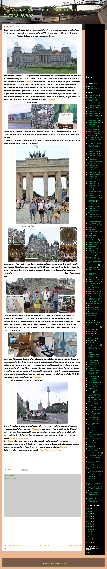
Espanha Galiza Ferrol (94, 174)
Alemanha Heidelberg (94, 115)
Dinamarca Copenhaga (94, 131)
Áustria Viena (91, 124)
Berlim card (9, 441)
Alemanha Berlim (13, 472)
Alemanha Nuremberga (94, 122)
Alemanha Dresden (93, 103)
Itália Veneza (91, 329)
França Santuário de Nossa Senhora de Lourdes (94, 287)
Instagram (91, 80)
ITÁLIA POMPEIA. (93, 322)
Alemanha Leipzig (93, 118)
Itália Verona (91, 333)
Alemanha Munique (93, 120)
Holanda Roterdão (93, 293)
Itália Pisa (90, 320)
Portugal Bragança (93, 384)
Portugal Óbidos (92, 442)
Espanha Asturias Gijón (94, 155)
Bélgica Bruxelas (92, 127)
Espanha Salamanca (94, 197)
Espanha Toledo (92, 206)
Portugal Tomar (92, 465)
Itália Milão (91, 318)
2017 (89, 542)
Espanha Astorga (93, 153)
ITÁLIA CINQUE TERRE (95, 309)
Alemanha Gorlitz (93, 111)
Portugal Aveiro (92, 378)
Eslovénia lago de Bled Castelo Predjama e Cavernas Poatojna (94, 145)
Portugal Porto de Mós (94, 453)
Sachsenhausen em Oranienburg (50, 450)
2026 (89, 508)
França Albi (91, 227)
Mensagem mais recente (12, 545)
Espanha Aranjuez (93, 151)
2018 (89, 529)
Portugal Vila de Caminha (95, 471)
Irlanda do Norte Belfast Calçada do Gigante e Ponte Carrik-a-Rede (94, 299)
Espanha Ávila (92, 159)
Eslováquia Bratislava (94, 137)
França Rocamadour (94, 281)
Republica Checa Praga (95, 483)
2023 (89, 516)
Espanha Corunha (93, 172)
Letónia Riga (91, 336)
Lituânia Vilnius (92, 338)
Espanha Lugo (92, 181)
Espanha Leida (92, 179)
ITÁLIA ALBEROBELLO (94, 303)
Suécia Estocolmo (93, 492)
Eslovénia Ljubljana (93, 149)
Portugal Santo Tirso (94, 455)
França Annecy (92, 229)
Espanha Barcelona (93, 165)
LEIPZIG (23, 76)
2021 (89, 521)
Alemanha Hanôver (93, 113)
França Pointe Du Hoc (94, 279)
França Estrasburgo (93, 252)
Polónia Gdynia (92, 362)
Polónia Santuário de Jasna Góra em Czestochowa (94, 372)
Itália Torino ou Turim (94, 327)
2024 (89, 513)
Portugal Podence (93, 450)
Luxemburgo (91, 340)
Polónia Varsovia (92, 376)
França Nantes (92, 267)
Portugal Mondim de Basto (95, 427)
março (90, 539)
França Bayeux (92, 237)
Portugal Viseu (92, 478)
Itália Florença (92, 313)
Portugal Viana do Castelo (95, 467)
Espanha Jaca (92, 176)
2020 (89, 524)
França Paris (91, 277)
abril (89, 536)
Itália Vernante (92, 331)
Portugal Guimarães (93, 407)
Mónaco (90, 342)
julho (89, 534)
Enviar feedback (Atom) (15, 548)
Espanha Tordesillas (93, 208)
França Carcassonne (94, 242)
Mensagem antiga (75, 545)
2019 (89, 526)
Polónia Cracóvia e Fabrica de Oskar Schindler (93, 356)
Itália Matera (91, 315)
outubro (90, 531)
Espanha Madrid (92, 183)
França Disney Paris (94, 250)
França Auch (91, 235)
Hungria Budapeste (93, 296)
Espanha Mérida (92, 185)
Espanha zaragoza (93, 216)
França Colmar (92, 248)
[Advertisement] (42, 530)
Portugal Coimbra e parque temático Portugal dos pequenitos (95, 396)
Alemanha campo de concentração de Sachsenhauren (94, 99)
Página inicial (44, 545)
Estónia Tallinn (92, 219)
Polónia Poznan (92, 368)
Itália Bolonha (92, 307)
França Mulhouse (93, 265)
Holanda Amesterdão (94, 291)
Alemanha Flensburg (94, 105)
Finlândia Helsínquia (94, 221)
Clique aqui (29, 82)
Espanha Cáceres (93, 170)
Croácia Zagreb (92, 129)
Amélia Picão (93, 86)
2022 (89, 518)
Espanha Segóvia (93, 204)
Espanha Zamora (93, 214)
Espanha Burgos (92, 167)
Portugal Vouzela (93, 481)
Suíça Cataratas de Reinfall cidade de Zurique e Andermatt (95, 500)
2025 (89, 511)
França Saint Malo (93, 283)
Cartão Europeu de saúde (18, 438)
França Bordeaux (93, 240)
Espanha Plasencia (93, 195)
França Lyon (91, 255)
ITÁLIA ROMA (92, 324)
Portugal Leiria (92, 417)
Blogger (63, 563)
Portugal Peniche (93, 448)
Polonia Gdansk (92, 360)
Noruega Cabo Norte (94, 345)
